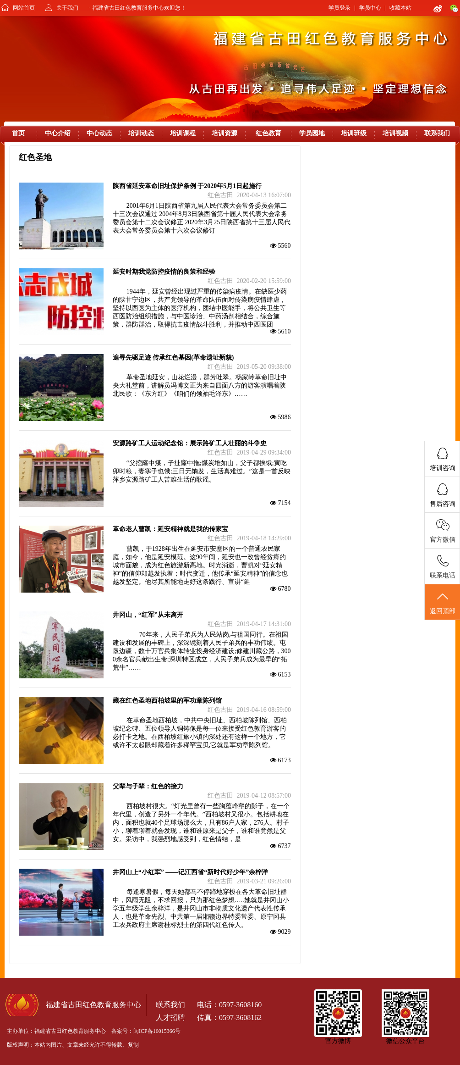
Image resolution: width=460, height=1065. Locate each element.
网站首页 (24, 8)
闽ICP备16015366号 (157, 1031)
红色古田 (220, 195)
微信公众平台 (405, 1040)
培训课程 (183, 133)
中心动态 (99, 133)
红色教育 (268, 133)
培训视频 (395, 133)
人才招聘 (170, 1017)
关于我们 (67, 8)
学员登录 (339, 8)
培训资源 (224, 133)
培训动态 (141, 133)
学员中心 (370, 8)
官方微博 (338, 1040)
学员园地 (312, 133)
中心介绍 (58, 133)
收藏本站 (400, 8)
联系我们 (437, 133)
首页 (18, 133)
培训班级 (354, 133)
